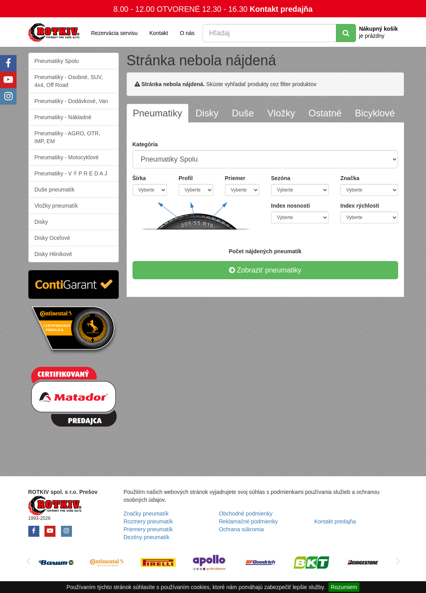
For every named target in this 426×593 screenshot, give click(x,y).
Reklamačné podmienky (248, 521)
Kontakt (158, 33)
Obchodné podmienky (246, 513)
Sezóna (280, 178)
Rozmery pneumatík (148, 521)
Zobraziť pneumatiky (265, 270)
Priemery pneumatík (148, 529)
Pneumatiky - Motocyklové (67, 157)
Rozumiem (344, 587)
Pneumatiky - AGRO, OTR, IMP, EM (67, 137)
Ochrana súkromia (241, 529)
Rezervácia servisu (114, 33)
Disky (41, 222)
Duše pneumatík (55, 189)
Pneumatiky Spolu (57, 61)
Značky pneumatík (146, 513)
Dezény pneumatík (147, 537)
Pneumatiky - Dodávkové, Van (71, 101)
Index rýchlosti (359, 206)
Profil (186, 178)
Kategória (145, 144)
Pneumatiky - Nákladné (63, 117)
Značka (349, 178)
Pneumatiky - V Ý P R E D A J (71, 173)
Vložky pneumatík (56, 206)
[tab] (157, 113)
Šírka (139, 178)
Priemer (235, 178)
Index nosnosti (290, 206)
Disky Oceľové (52, 238)
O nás (187, 33)
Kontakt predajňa (281, 9)
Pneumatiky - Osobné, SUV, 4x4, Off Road (69, 81)
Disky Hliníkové (53, 254)
